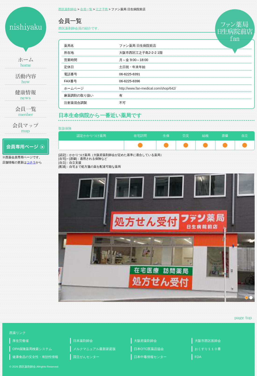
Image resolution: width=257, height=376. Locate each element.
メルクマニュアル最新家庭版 (94, 349)
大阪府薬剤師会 (145, 341)
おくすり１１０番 (208, 349)
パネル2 (251, 297)
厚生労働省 (20, 341)
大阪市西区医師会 (208, 341)
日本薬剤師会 (83, 341)
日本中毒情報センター (150, 357)
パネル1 (246, 297)
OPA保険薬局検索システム (32, 349)
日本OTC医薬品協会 (149, 349)
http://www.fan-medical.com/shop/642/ (147, 88)
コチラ (31, 162)
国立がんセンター (86, 357)
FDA (198, 357)
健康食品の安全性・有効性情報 (35, 357)
